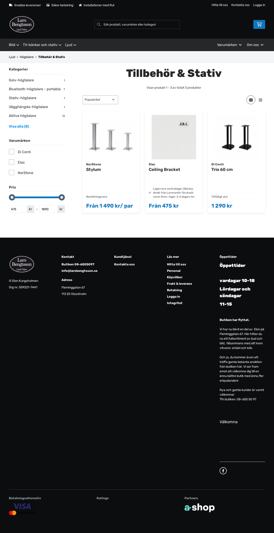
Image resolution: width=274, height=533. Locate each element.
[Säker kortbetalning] (22, 509)
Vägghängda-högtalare (37, 107)
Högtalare (27, 57)
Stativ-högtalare (37, 98)
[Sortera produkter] (100, 99)
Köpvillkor (175, 277)
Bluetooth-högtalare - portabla (37, 89)
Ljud (70, 45)
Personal (174, 271)
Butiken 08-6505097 (78, 264)
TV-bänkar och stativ (42, 45)
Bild (14, 45)
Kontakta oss (240, 5)
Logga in (259, 5)
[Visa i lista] (260, 99)
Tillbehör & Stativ (51, 57)
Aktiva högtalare (37, 116)
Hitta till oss (220, 5)
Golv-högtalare (37, 80)
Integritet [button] (175, 303)
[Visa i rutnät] (250, 99)
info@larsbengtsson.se (79, 271)
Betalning (174, 290)
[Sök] (137, 24)
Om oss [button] (255, 45)
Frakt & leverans (179, 284)
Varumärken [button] (229, 45)
